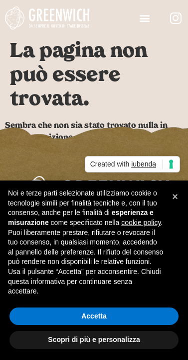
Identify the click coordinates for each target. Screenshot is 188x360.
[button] (145, 18)
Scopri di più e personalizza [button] (94, 340)
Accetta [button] (94, 316)
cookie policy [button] (141, 222)
